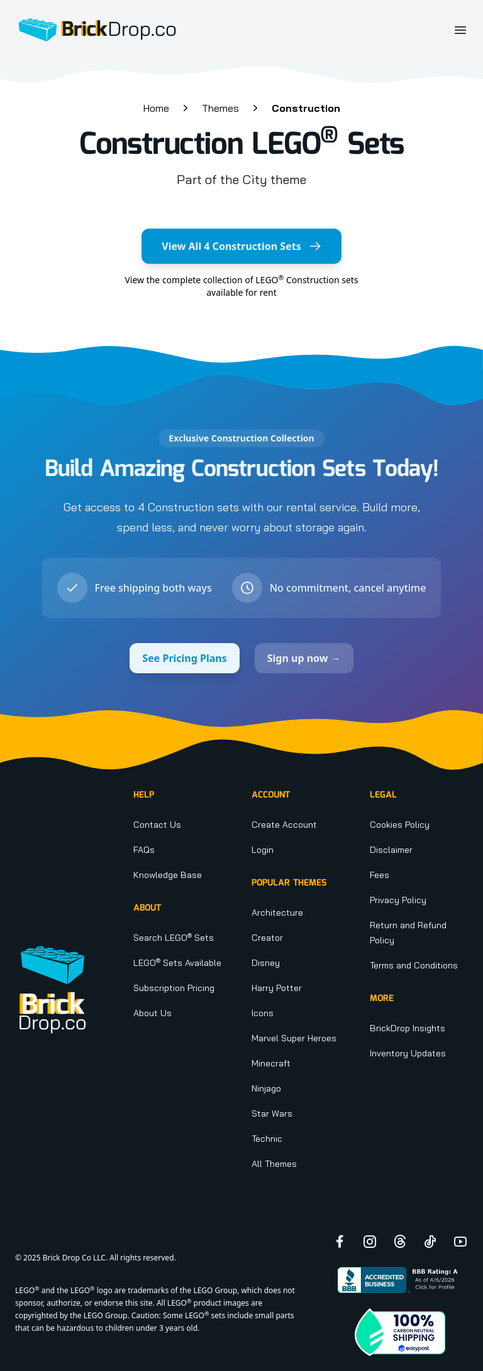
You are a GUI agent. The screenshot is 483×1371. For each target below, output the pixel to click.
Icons (263, 1013)
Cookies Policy (400, 824)
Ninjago (266, 1088)
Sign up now (304, 658)
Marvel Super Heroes (294, 1038)
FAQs (144, 849)
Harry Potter (277, 988)
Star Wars (272, 1113)
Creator (267, 937)
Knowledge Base (167, 875)
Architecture (277, 912)
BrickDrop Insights (407, 1028)
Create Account (284, 824)
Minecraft (271, 1063)
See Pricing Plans (184, 658)
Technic (267, 1138)
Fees (379, 875)
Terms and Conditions (414, 965)
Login (263, 849)
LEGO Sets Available (177, 962)
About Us (152, 1013)
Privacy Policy (398, 900)
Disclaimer (391, 849)
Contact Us (157, 824)
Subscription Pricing (173, 988)
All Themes (274, 1163)
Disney (266, 962)
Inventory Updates (408, 1053)
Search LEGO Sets (173, 937)
